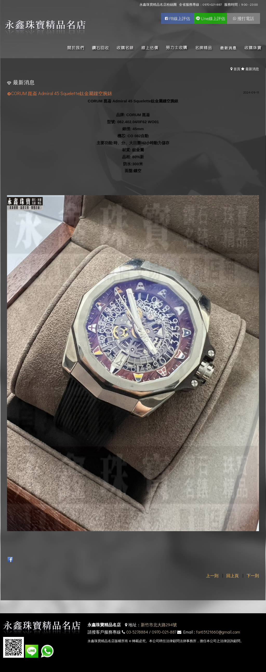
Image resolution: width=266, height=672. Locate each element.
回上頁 (232, 575)
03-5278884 (137, 632)
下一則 (253, 575)
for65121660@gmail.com (218, 632)
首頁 (237, 69)
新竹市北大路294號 (159, 624)
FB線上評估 (179, 18)
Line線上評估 (213, 18)
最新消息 (252, 69)
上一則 (212, 575)
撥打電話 (245, 18)
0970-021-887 (164, 632)
